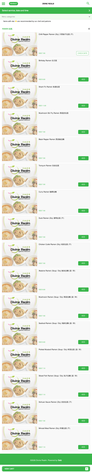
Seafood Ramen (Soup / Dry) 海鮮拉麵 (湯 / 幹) (57, 323)
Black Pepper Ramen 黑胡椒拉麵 (51, 139)
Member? (13, 4)
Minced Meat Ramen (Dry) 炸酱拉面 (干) (54, 428)
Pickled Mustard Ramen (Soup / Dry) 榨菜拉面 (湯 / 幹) (60, 349)
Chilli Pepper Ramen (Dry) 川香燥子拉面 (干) (56, 34)
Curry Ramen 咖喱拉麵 (48, 192)
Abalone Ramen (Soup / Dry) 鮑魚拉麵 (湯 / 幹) (57, 271)
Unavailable (82, 53)
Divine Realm (48, 4)
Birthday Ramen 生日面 (48, 60)
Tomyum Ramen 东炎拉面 (49, 165)
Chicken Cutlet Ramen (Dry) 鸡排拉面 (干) (55, 244)
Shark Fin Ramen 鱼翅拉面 (49, 87)
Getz (60, 460)
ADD (83, 79)
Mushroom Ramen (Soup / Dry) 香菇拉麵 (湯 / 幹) (58, 297)
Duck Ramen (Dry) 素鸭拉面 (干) (51, 218)
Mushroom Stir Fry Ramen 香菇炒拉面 (53, 113)
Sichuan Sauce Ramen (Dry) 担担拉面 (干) (55, 402)
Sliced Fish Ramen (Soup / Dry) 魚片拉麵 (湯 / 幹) (58, 376)
